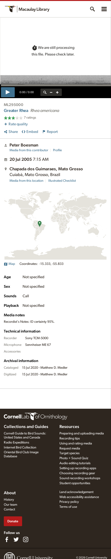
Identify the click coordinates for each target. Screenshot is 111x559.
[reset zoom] (45, 92)
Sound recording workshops (79, 478)
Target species (69, 453)
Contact (9, 509)
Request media (69, 448)
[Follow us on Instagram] (26, 539)
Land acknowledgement (76, 492)
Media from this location (26, 180)
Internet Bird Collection (20, 447)
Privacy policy (69, 502)
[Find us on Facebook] (7, 539)
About (10, 493)
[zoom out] (51, 92)
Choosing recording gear (77, 473)
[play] (8, 92)
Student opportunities (74, 483)
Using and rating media (75, 443)
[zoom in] (57, 92)
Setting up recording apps (77, 468)
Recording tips (69, 438)
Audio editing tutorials (75, 463)
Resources (69, 427)
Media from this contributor (29, 150)
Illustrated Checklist (62, 180)
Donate (12, 521)
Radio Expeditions (16, 442)
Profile (57, 150)
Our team (10, 504)
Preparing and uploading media (81, 433)
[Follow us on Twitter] (16, 539)
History (9, 499)
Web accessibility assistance (79, 497)
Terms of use (68, 507)
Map (9, 264)
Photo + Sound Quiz (73, 458)
